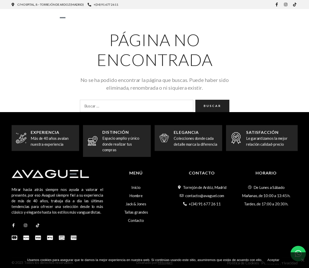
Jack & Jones (221, 16)
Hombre (181, 16)
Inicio (151, 16)
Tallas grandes (270, 16)
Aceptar (274, 260)
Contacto (284, 19)
